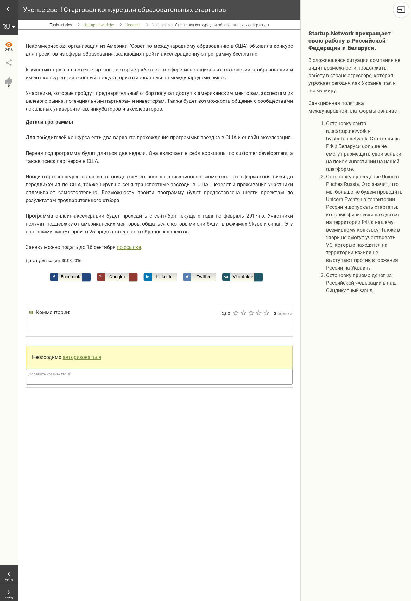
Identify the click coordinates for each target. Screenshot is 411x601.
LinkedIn (158, 277)
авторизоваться (82, 357)
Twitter (197, 277)
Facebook (65, 277)
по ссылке (129, 247)
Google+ (111, 277)
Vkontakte (237, 277)
